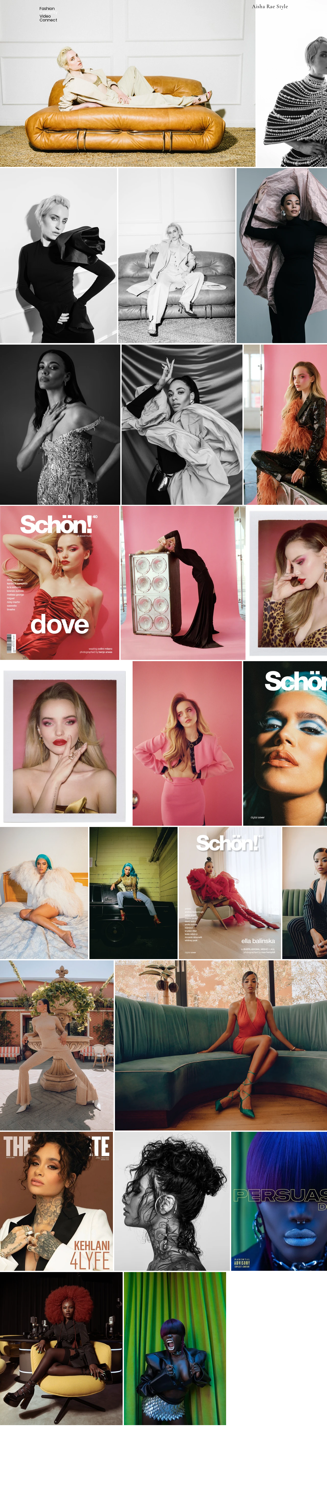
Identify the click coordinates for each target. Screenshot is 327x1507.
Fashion (47, 8)
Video (45, 16)
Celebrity (48, 12)
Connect (48, 20)
